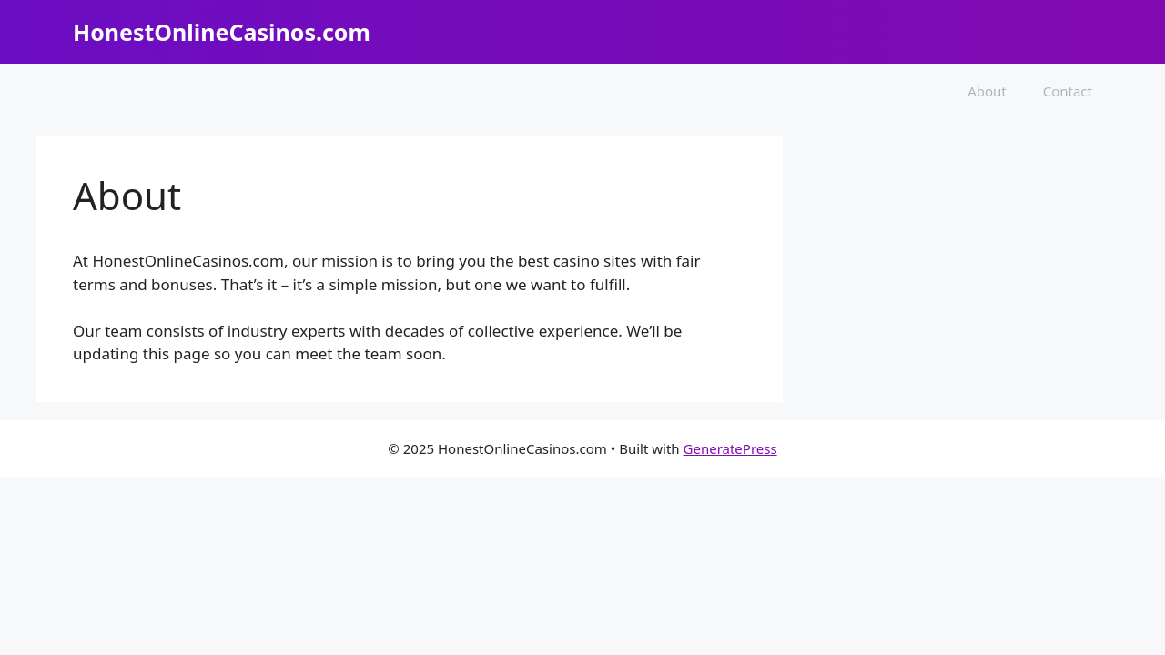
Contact (1067, 91)
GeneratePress (730, 448)
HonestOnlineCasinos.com (221, 31)
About (987, 91)
